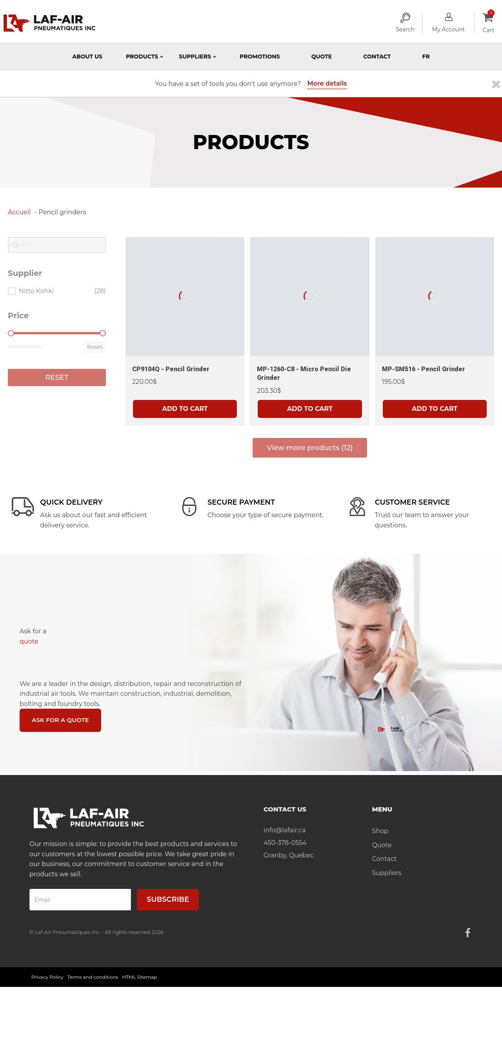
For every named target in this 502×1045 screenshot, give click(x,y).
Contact (377, 56)
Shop (380, 831)
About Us (87, 56)
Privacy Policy (47, 978)
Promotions (260, 56)
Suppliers (387, 873)
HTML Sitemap (139, 978)
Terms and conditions (92, 978)
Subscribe (168, 900)
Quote (321, 56)
